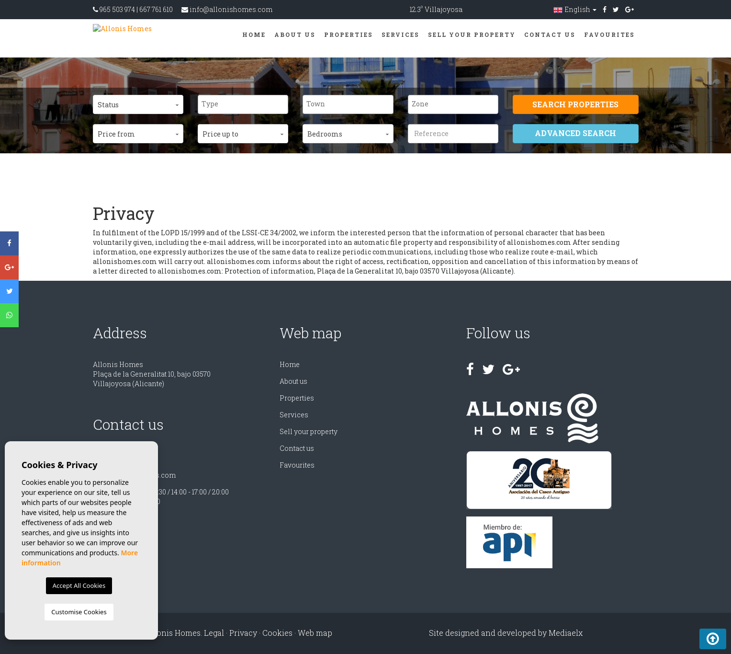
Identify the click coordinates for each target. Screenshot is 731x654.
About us (294, 34)
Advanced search (575, 133)
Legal (214, 633)
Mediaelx (566, 633)
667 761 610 (156, 9)
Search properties (575, 104)
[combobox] (243, 104)
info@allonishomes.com (231, 9)
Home (254, 34)
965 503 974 (117, 9)
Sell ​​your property (472, 34)
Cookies (277, 633)
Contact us (549, 34)
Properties (348, 34)
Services (400, 34)
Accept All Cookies (79, 585)
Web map (315, 633)
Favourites (609, 34)
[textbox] (245, 104)
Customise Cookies (78, 612)
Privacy (243, 633)
